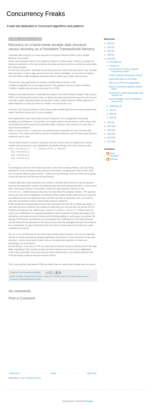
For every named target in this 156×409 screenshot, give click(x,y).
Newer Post (14, 373)
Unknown (114, 159)
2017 (109, 126)
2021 (109, 51)
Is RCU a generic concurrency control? (125, 75)
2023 (109, 47)
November (114, 62)
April (111, 117)
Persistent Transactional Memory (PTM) (25, 279)
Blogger (89, 401)
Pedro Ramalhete (114, 154)
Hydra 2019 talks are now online (123, 79)
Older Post (91, 373)
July (111, 110)
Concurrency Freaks (35, 13)
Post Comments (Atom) (30, 378)
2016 (109, 130)
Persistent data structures (78, 276)
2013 (109, 141)
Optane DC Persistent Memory (56, 276)
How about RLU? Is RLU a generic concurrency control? (124, 70)
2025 (109, 43)
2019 (109, 59)
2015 (109, 134)
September (114, 106)
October (113, 66)
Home (53, 373)
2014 (109, 137)
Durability (19, 276)
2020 (109, 55)
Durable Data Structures (33, 276)
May (111, 114)
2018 (109, 122)
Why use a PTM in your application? (124, 83)
